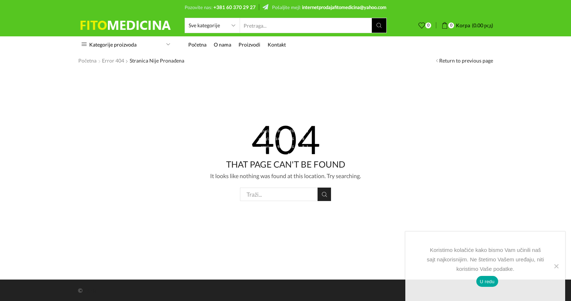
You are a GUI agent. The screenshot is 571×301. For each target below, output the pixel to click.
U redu (487, 281)
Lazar (90, 290)
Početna (197, 44)
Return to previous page (466, 60)
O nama (222, 44)
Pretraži (324, 194)
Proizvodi (249, 44)
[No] (556, 266)
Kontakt (277, 44)
